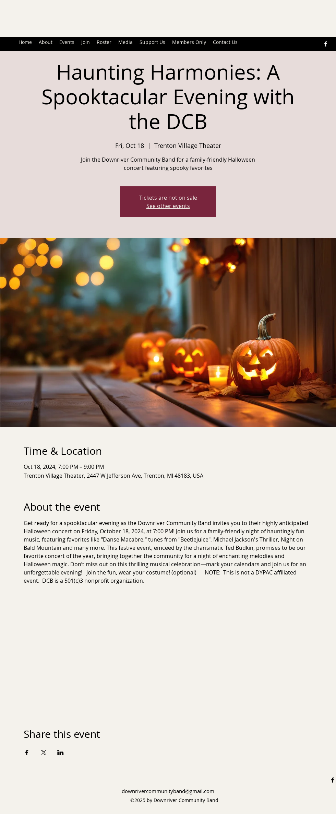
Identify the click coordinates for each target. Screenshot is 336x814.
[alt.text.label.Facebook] (325, 43)
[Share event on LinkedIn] (60, 752)
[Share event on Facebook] (27, 752)
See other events (168, 206)
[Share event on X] (43, 752)
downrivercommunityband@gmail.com (168, 791)
